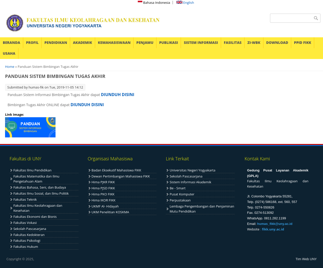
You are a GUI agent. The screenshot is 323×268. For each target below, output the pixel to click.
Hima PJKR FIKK (103, 182)
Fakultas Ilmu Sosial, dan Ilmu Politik (41, 193)
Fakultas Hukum (25, 246)
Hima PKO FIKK (103, 194)
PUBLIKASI (168, 42)
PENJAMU (144, 42)
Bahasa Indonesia (154, 2)
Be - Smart (177, 188)
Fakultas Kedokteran (29, 234)
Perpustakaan (180, 200)
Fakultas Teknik (25, 199)
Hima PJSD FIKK (103, 188)
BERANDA (11, 42)
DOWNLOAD (277, 42)
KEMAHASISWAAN (114, 42)
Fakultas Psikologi (26, 240)
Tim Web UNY (305, 259)
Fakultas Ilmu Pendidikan (32, 170)
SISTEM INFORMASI (201, 42)
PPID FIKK (302, 42)
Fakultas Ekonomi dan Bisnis (35, 216)
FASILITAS (232, 42)
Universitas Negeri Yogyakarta (192, 170)
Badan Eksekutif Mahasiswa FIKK (116, 170)
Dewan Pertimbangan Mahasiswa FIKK (121, 176)
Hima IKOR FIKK (104, 200)
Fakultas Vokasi (25, 222)
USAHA (9, 53)
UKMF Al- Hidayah (105, 206)
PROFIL (32, 42)
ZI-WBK (253, 42)
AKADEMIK (82, 42)
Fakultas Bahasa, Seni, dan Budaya (39, 187)
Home (9, 66)
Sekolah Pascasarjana (29, 228)
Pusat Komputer (182, 194)
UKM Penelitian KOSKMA (110, 212)
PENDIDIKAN (55, 42)
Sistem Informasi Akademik (190, 182)
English (185, 2)
